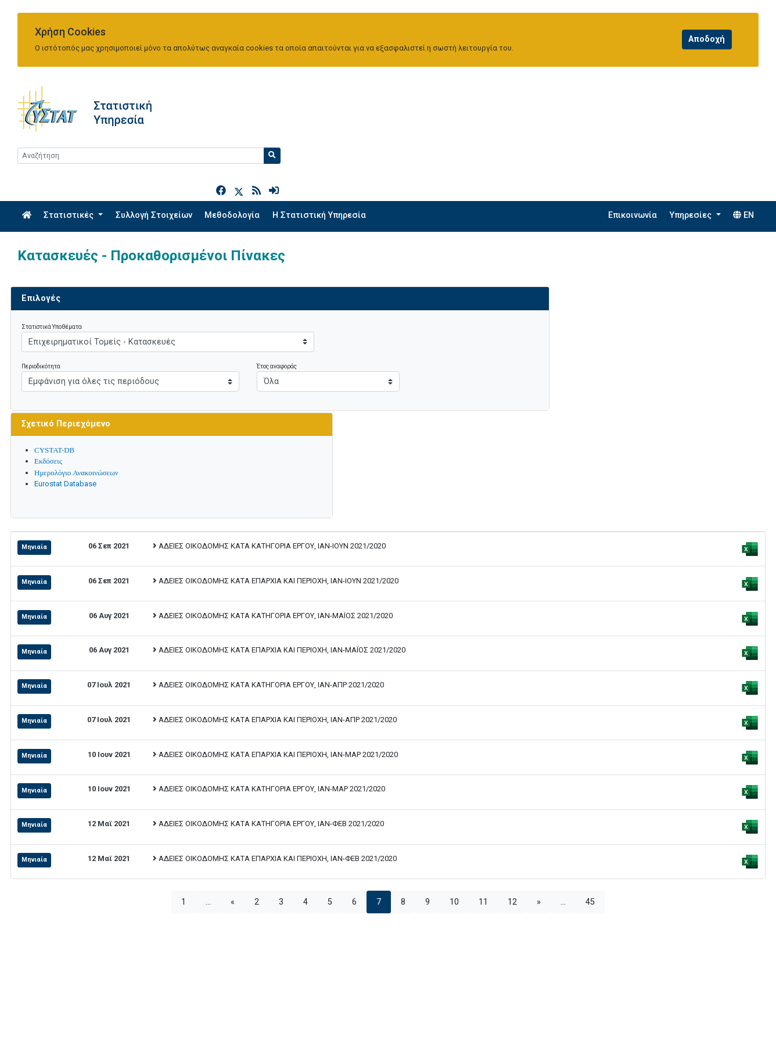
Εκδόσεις (563, 282)
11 (483, 722)
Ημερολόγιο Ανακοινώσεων (591, 293)
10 (454, 722)
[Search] (664, 102)
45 (590, 722)
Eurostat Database (580, 304)
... (208, 722)
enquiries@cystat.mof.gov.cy (73, 1034)
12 (512, 722)
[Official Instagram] (714, 1033)
